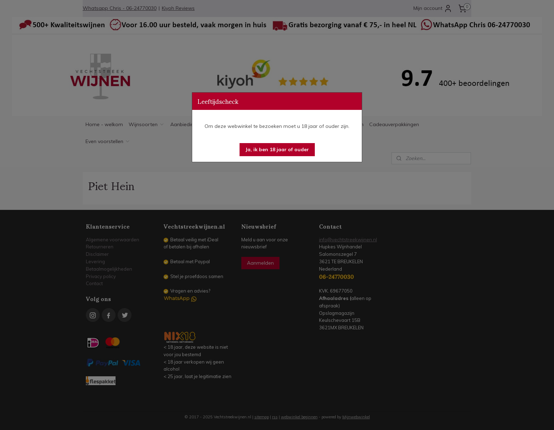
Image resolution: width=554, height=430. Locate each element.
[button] (277, 149)
